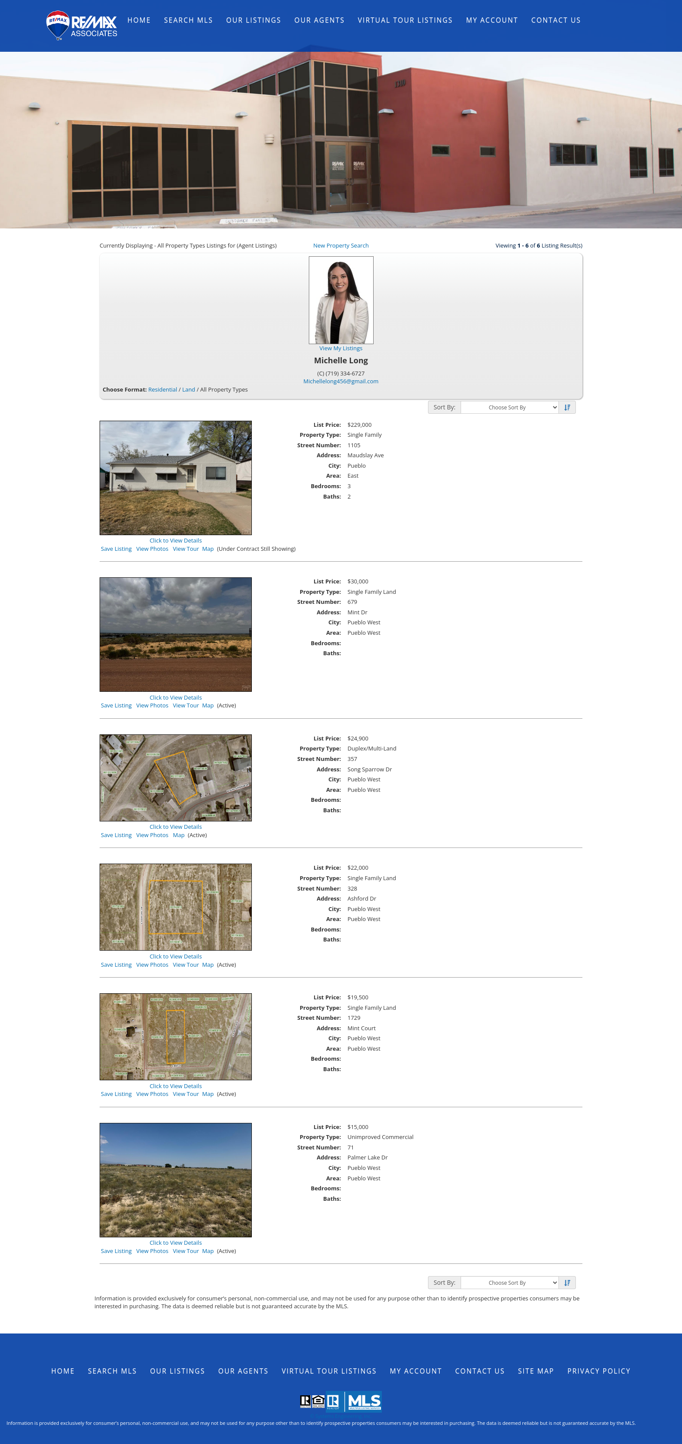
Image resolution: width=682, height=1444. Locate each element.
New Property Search (341, 245)
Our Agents (319, 20)
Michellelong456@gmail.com (341, 381)
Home (139, 20)
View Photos (152, 549)
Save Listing (116, 549)
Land (188, 389)
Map (208, 549)
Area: (333, 475)
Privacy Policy (599, 1371)
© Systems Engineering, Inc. (341, 1416)
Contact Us (557, 20)
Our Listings (253, 20)
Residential (162, 389)
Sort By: (444, 407)
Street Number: (319, 445)
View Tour (186, 549)
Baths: (332, 496)
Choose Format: (125, 389)
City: (334, 465)
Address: (329, 455)
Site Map (536, 1371)
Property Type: (320, 435)
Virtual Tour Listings (405, 20)
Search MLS (188, 20)
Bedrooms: (326, 486)
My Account (492, 20)
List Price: (327, 425)
